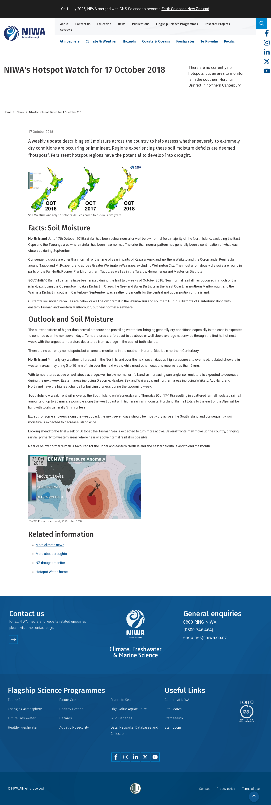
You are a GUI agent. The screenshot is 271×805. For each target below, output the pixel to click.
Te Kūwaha (209, 41)
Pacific (229, 41)
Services (66, 30)
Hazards (129, 41)
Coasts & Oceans (156, 41)
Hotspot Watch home (52, 572)
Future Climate (19, 700)
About (64, 24)
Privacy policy (226, 789)
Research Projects (217, 24)
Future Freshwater (22, 718)
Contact (204, 789)
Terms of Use (251, 789)
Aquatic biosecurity (74, 727)
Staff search (174, 718)
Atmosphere (70, 41)
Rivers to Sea (121, 700)
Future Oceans (70, 700)
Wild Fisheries (121, 718)
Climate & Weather (101, 41)
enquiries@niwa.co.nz (205, 637)
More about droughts (51, 554)
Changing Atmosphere (25, 709)
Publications (140, 24)
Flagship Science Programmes (177, 24)
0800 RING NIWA (199, 622)
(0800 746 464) (198, 629)
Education (104, 24)
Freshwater (185, 41)
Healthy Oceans (71, 709)
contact (39, 627)
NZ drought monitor (50, 563)
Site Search (173, 709)
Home (7, 112)
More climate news (50, 545)
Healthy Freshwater (23, 727)
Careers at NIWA (177, 700)
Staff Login (173, 727)
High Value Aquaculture (129, 709)
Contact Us (83, 24)
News (121, 24)
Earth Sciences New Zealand (185, 9)
